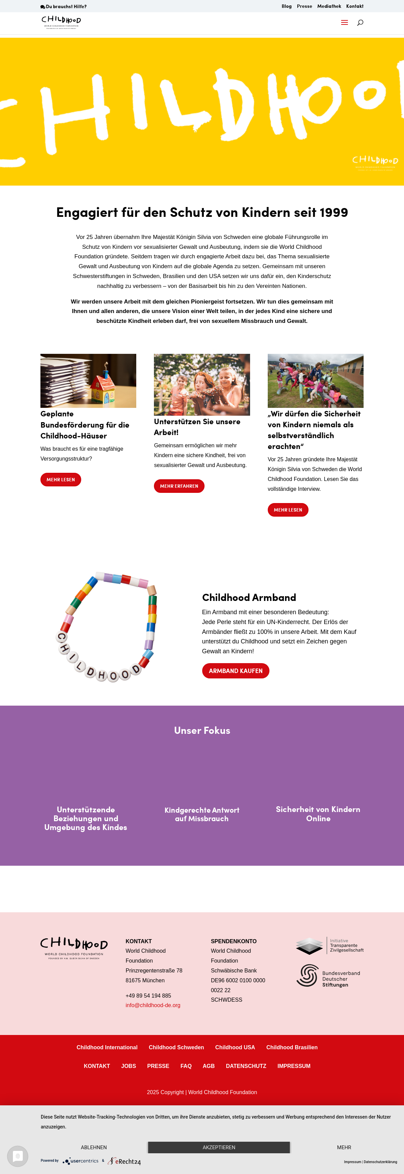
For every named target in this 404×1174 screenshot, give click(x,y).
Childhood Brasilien (292, 1047)
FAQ (186, 1066)
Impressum (353, 1162)
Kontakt (355, 7)
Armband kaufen (236, 670)
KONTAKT (97, 1066)
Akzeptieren (219, 1147)
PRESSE (158, 1066)
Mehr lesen (61, 479)
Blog (287, 7)
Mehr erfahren (179, 485)
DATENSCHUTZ (246, 1066)
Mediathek (329, 7)
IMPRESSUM (294, 1066)
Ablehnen (94, 1147)
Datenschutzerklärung (380, 1162)
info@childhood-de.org (153, 1005)
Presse (304, 7)
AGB (209, 1066)
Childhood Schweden (176, 1047)
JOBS (128, 1066)
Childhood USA (235, 1047)
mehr (344, 1147)
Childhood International (107, 1047)
